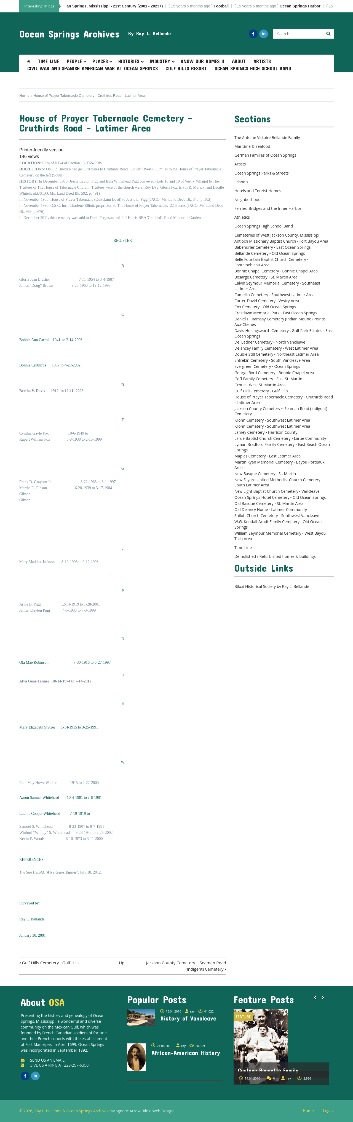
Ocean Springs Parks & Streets (261, 173)
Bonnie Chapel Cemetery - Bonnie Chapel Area (276, 271)
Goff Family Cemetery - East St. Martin (268, 378)
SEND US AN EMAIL (43, 1060)
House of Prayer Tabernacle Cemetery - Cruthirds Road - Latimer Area (283, 399)
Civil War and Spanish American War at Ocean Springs (92, 68)
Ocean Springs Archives (69, 33)
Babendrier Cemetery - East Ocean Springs (272, 247)
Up (121, 962)
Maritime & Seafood (252, 146)
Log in (330, 1110)
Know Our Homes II (202, 61)
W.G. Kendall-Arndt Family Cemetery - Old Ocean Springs (278, 524)
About (239, 61)
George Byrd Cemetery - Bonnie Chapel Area (274, 372)
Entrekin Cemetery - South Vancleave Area (272, 360)
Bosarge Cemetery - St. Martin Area (266, 277)
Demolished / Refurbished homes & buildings (275, 556)
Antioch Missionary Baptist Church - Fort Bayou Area (281, 241)
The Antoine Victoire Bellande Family (267, 137)
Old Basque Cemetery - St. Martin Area (269, 503)
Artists (262, 61)
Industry (160, 61)
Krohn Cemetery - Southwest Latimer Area (272, 420)
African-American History (185, 1052)
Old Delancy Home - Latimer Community (270, 509)
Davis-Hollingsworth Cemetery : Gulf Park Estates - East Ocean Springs (283, 333)
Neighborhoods (248, 199)
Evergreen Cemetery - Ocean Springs (267, 366)
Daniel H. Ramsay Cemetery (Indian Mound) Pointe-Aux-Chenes (280, 321)
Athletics (242, 217)
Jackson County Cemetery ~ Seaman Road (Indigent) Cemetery (280, 411)
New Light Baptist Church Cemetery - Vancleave (277, 491)
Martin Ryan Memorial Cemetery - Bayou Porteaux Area (279, 464)
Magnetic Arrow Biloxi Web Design (143, 1110)
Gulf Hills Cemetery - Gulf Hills (49, 962)
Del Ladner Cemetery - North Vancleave (269, 342)
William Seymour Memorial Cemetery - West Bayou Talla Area (280, 536)
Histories (128, 61)
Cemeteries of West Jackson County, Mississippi (276, 235)
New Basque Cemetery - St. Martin (265, 473)
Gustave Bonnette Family (268, 1070)
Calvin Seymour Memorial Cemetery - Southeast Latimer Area (277, 285)
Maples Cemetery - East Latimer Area (267, 456)
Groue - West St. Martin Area (260, 384)
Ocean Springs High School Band (253, 68)
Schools (241, 181)
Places (100, 61)
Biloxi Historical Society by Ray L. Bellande (271, 586)
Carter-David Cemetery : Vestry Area (266, 300)
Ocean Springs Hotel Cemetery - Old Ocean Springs (280, 497)
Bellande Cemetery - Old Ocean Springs (269, 253)
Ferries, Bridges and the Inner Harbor (267, 208)
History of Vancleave (188, 1018)
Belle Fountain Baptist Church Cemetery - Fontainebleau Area (271, 262)
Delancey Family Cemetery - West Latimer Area (276, 348)
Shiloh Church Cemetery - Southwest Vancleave (276, 515)
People (74, 61)
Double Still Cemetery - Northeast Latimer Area (276, 354)
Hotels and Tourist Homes (257, 190)
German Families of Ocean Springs (265, 155)
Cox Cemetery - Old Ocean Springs (265, 306)
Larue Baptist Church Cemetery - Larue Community (280, 438)
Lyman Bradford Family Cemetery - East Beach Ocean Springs (282, 447)
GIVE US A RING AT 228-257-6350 (55, 1065)
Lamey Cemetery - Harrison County (265, 432)
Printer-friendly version (41, 150)
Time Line (48, 61)
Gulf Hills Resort (186, 68)
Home (24, 95)
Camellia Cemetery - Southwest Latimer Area (274, 294)
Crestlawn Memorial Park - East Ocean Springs (275, 312)
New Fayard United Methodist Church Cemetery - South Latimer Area (278, 482)
